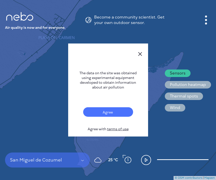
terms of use (118, 129)
